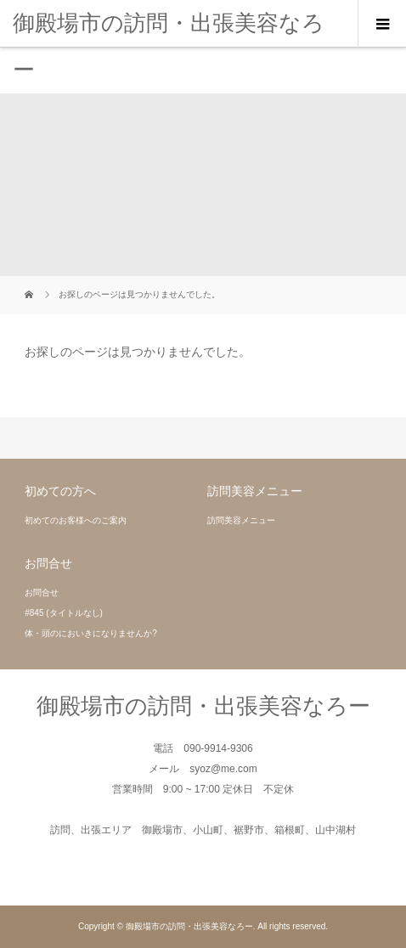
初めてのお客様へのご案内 (76, 520)
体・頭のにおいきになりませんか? (91, 633)
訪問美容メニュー (241, 520)
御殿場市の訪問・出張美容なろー (168, 46)
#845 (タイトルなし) (64, 613)
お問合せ (42, 592)
